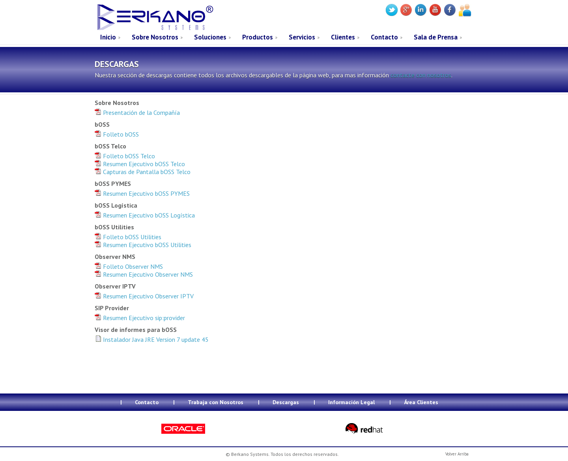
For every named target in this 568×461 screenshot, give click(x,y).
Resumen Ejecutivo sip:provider (140, 318)
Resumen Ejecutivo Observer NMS (144, 274)
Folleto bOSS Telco (125, 156)
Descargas (286, 402)
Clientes (343, 37)
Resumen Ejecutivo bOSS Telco (140, 164)
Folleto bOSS (117, 134)
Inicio (108, 37)
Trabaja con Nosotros (215, 402)
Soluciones (210, 37)
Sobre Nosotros (155, 37)
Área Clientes (421, 402)
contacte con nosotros (420, 75)
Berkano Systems (154, 17)
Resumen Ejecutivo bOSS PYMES (142, 193)
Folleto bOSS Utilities (128, 237)
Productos (257, 37)
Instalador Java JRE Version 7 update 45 (152, 339)
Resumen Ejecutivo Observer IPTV (144, 296)
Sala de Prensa (436, 37)
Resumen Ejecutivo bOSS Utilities (143, 245)
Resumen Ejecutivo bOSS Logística (145, 215)
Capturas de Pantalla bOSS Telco (143, 172)
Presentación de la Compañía (137, 112)
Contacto (384, 37)
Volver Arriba (457, 454)
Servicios (302, 37)
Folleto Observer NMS (129, 266)
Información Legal (351, 402)
